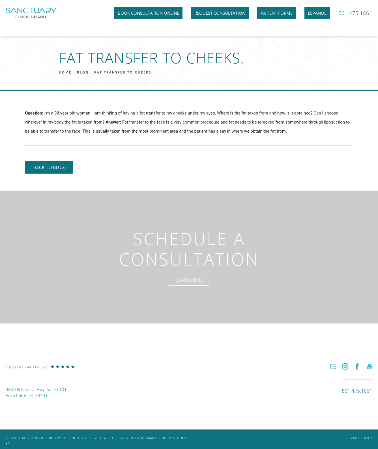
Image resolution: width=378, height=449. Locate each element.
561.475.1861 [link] (355, 13)
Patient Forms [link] (277, 13)
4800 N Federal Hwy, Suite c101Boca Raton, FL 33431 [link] (36, 392)
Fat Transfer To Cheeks (122, 72)
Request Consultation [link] (219, 13)
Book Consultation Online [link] (148, 13)
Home (65, 72)
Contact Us (189, 280)
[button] (332, 366)
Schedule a (189, 248)
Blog (83, 72)
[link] (40, 371)
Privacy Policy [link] (358, 438)
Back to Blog (49, 167)
